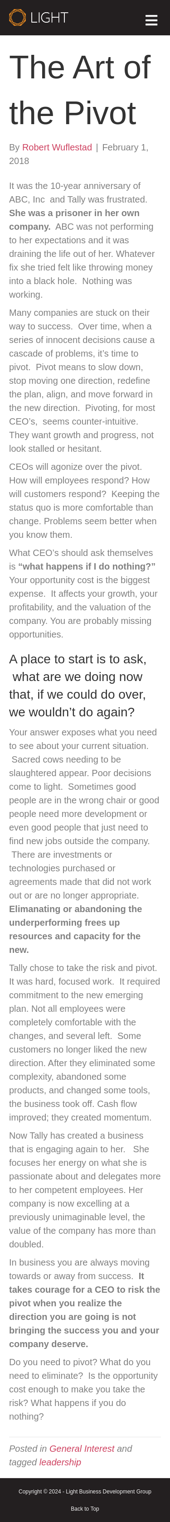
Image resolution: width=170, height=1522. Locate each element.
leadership (60, 1462)
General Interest (81, 1449)
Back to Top (85, 1509)
